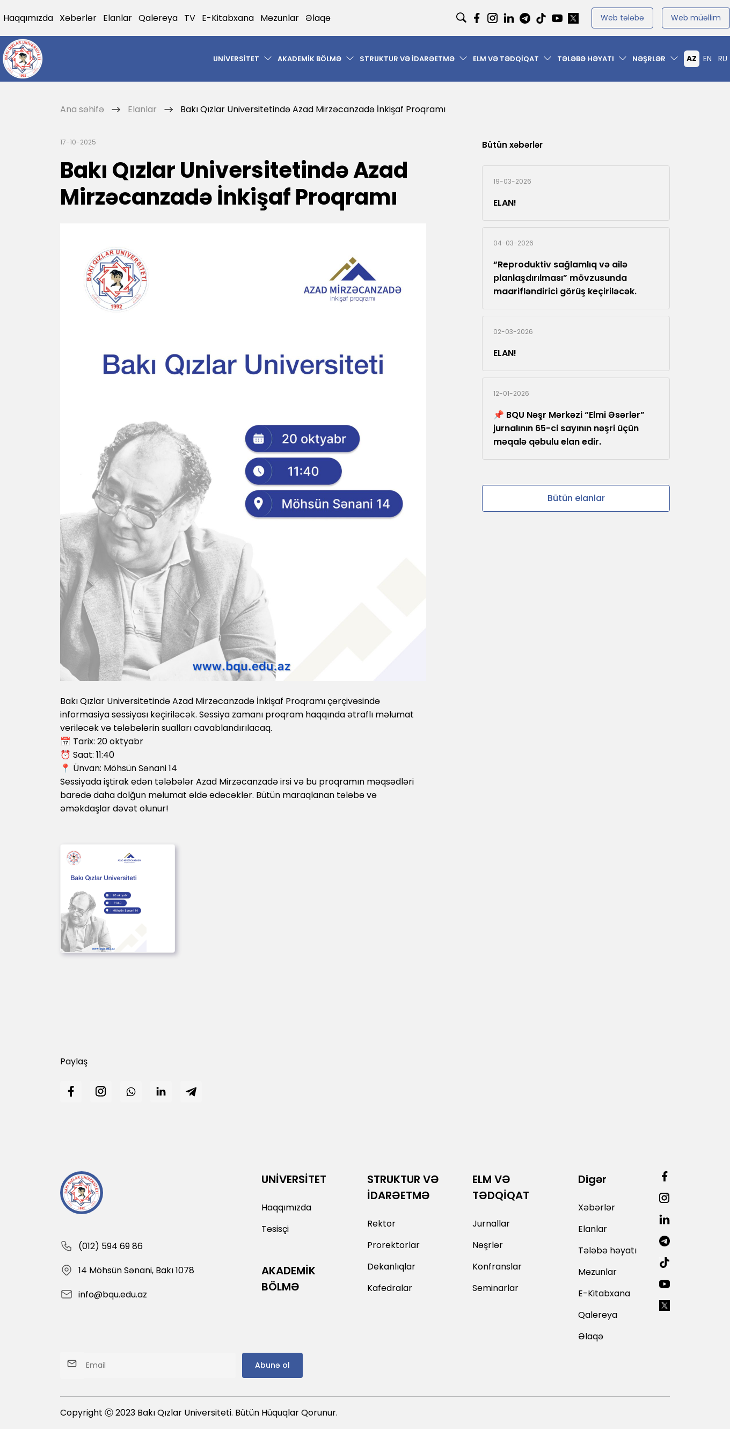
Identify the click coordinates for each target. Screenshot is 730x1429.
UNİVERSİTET (236, 59)
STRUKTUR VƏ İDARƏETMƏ (407, 59)
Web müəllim (696, 17)
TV (189, 18)
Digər (592, 1179)
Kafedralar (389, 1288)
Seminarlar (495, 1288)
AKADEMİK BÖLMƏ (309, 59)
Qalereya (158, 18)
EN (707, 58)
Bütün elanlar (576, 498)
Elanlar (117, 18)
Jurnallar (491, 1223)
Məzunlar (279, 18)
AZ (692, 58)
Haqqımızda (28, 18)
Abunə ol (272, 1365)
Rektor (381, 1223)
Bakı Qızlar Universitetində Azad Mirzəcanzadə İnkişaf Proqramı (313, 109)
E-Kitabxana (228, 18)
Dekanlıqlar (391, 1266)
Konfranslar (497, 1266)
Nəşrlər (649, 59)
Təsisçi (275, 1229)
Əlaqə (318, 18)
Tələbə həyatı (585, 59)
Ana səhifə (82, 109)
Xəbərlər (78, 18)
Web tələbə (622, 17)
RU (722, 58)
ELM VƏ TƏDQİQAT (506, 59)
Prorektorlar (393, 1245)
